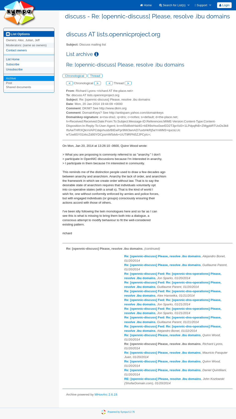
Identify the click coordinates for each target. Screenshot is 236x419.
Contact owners (16, 50)
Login (224, 5)
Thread (95, 76)
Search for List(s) (172, 5)
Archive (11, 78)
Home (146, 5)
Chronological (74, 76)
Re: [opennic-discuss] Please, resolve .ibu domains (162, 256)
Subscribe (12, 64)
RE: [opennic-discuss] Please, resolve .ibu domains (162, 379)
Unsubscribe (14, 69)
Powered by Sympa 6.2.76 (121, 411)
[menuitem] (145, 5)
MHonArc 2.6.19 (105, 394)
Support (201, 5)
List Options (18, 34)
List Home (13, 59)
